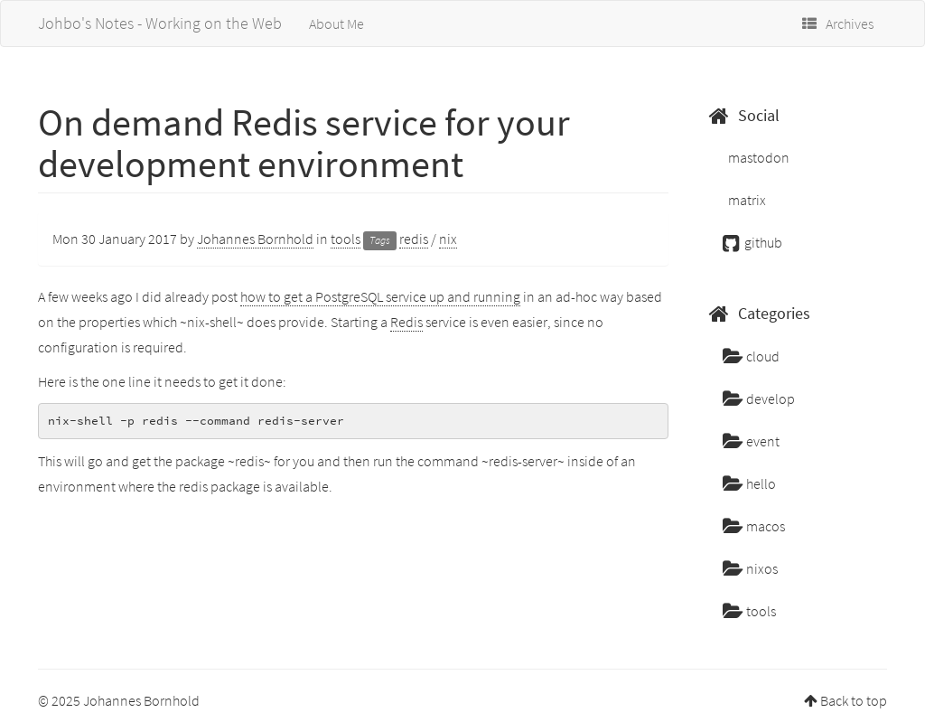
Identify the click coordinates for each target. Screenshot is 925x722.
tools (345, 239)
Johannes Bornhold (255, 239)
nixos (750, 568)
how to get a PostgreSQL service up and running (380, 296)
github (752, 242)
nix (448, 239)
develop (759, 398)
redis (413, 239)
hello (749, 483)
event (751, 441)
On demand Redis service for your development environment (304, 142)
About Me (336, 23)
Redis (406, 322)
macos (754, 526)
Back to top (853, 700)
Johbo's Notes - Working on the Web (160, 23)
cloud (751, 356)
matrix (745, 200)
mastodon (757, 157)
